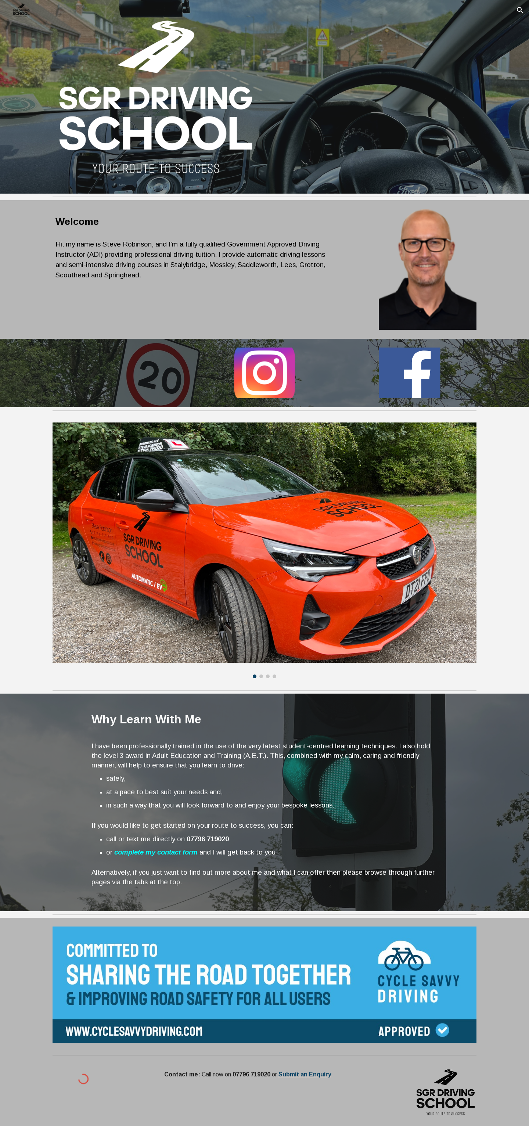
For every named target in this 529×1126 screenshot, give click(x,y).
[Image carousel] (264, 550)
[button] (520, 10)
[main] (192, 221)
